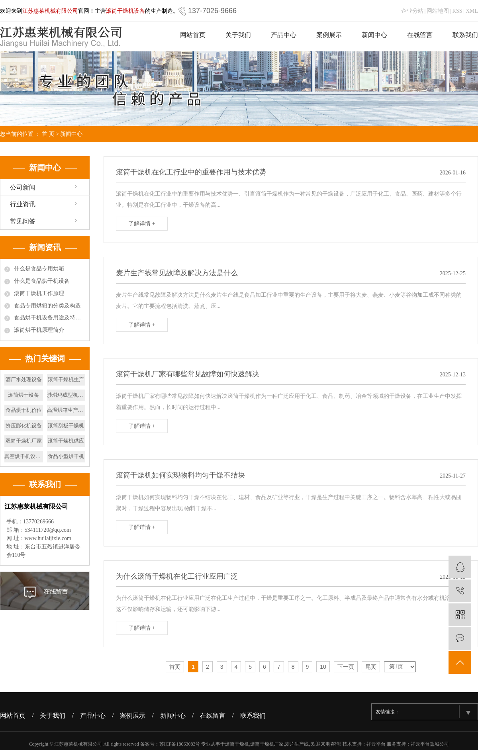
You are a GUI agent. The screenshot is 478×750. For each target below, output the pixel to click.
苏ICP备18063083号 (179, 744)
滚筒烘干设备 (23, 395)
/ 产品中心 (92, 715)
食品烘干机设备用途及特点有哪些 (49, 318)
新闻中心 (374, 34)
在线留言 (420, 34)
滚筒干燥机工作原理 (39, 293)
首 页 (48, 134)
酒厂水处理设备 (24, 379)
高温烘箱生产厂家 (66, 410)
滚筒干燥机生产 (66, 379)
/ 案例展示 (132, 715)
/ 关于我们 (52, 715)
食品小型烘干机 (66, 456)
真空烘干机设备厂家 (23, 456)
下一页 (345, 667)
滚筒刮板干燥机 (66, 426)
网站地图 (438, 11)
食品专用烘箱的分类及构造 (47, 306)
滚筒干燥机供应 (66, 441)
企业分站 (412, 11)
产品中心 (283, 34)
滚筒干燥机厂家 (267, 744)
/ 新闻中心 (172, 715)
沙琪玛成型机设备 (66, 395)
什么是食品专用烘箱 (39, 269)
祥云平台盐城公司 (430, 744)
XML (472, 11)
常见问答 (22, 221)
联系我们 (465, 34)
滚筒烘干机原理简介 (39, 330)
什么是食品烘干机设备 (42, 281)
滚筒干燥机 (237, 744)
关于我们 (238, 34)
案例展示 (329, 34)
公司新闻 (22, 187)
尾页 (370, 667)
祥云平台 (376, 744)
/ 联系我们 (252, 715)
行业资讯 (22, 204)
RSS (457, 11)
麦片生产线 (297, 744)
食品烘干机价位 (24, 410)
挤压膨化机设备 (24, 426)
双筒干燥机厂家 (24, 441)
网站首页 (193, 34)
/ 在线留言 (212, 715)
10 (323, 667)
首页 (174, 667)
